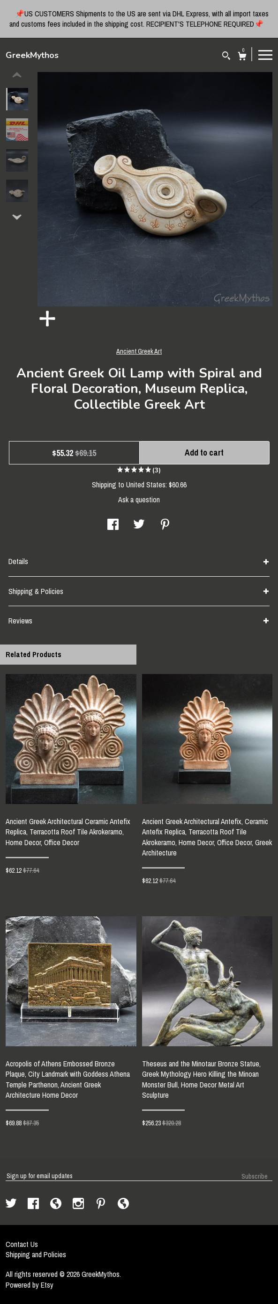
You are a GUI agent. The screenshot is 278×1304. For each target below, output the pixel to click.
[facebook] (34, 1204)
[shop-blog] (56, 1204)
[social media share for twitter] (139, 525)
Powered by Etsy (29, 1285)
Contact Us (22, 1244)
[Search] (226, 57)
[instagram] (79, 1204)
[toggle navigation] (265, 54)
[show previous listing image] (17, 75)
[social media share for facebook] (113, 525)
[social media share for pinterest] (165, 525)
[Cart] (242, 57)
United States (145, 484)
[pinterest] (101, 1204)
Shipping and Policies (36, 1254)
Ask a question (139, 499)
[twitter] (12, 1204)
